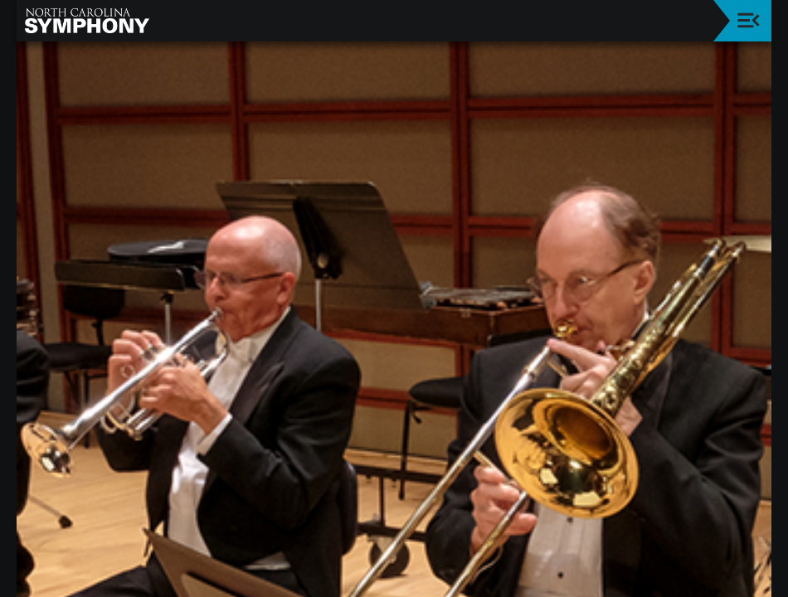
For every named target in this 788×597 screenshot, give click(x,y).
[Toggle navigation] (748, 20)
